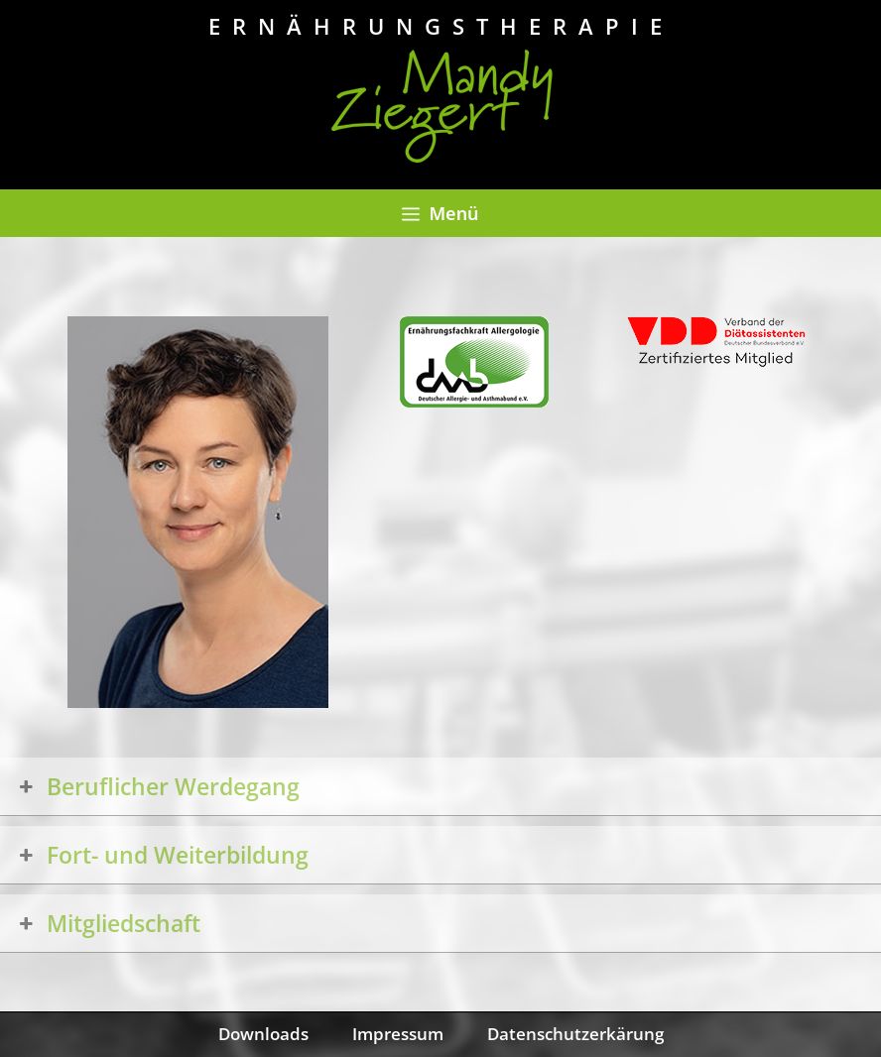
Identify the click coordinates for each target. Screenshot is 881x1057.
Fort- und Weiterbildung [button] (162, 855)
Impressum (397, 1033)
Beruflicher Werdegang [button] (157, 786)
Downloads (263, 1033)
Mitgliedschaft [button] (107, 923)
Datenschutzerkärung (575, 1033)
